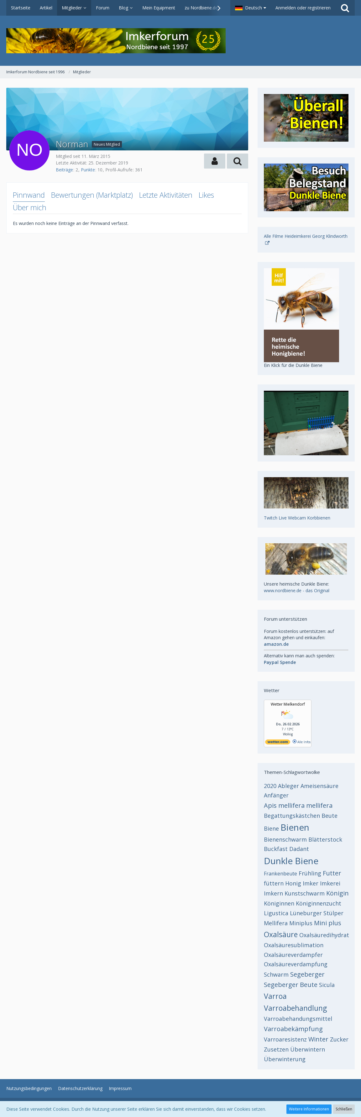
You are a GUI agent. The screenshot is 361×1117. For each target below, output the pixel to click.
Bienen (294, 827)
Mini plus (327, 923)
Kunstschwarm (305, 893)
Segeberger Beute (290, 984)
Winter (318, 1039)
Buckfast (276, 849)
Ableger (288, 786)
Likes (206, 195)
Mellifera (276, 923)
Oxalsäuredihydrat (324, 935)
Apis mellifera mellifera (298, 805)
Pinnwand (29, 195)
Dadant (299, 849)
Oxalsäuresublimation (293, 945)
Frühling (310, 873)
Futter (332, 873)
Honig (293, 883)
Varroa (275, 996)
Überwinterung (285, 1059)
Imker (310, 883)
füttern (274, 883)
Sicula (327, 985)
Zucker (339, 1039)
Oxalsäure (281, 934)
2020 (270, 786)
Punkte (88, 170)
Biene (271, 828)
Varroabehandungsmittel (298, 1018)
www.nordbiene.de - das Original (296, 590)
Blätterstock (325, 839)
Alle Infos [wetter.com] (302, 742)
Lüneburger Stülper (316, 913)
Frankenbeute (280, 873)
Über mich (29, 207)
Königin (337, 893)
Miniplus (300, 923)
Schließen (344, 1109)
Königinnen (279, 903)
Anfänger (276, 795)
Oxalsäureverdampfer (293, 954)
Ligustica (276, 913)
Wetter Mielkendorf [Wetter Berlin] (288, 704)
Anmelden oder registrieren (303, 8)
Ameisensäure (319, 786)
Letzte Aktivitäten (165, 195)
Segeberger (307, 974)
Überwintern (307, 1049)
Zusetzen (276, 1049)
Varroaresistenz (285, 1039)
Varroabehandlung (295, 1008)
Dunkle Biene (291, 861)
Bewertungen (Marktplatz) (92, 195)
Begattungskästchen (292, 815)
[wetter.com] (277, 743)
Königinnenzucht (318, 903)
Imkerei (330, 883)
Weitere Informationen (309, 1109)
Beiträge (64, 170)
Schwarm (276, 974)
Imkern (273, 893)
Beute (329, 815)
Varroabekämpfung (293, 1029)
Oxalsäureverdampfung (295, 964)
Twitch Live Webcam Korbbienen (297, 518)
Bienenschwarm (285, 839)
